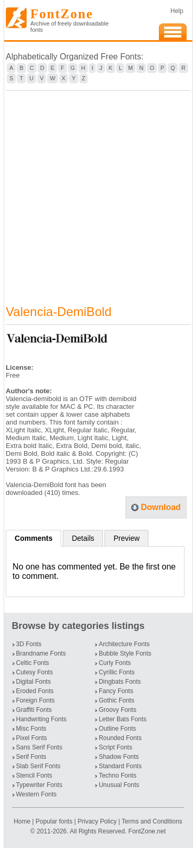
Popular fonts (54, 821)
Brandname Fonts (41, 653)
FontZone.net (147, 831)
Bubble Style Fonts (125, 653)
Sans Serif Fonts (39, 747)
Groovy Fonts (117, 709)
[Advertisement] (98, 191)
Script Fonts (115, 747)
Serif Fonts (31, 756)
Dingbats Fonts (120, 681)
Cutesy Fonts (34, 672)
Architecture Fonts (124, 644)
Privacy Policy (97, 821)
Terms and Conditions (152, 821)
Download (160, 507)
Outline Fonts (117, 728)
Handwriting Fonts (41, 719)
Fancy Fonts (116, 691)
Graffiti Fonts (34, 709)
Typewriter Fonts (39, 785)
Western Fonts (36, 794)
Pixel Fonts (31, 738)
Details (83, 538)
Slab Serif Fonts (38, 766)
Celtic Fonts (32, 663)
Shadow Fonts (119, 756)
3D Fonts (29, 644)
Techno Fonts (117, 775)
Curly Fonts (115, 663)
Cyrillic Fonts (117, 672)
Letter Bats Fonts (122, 719)
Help (176, 11)
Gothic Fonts (116, 700)
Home (23, 821)
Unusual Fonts (119, 785)
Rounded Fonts (120, 738)
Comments (33, 538)
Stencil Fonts (34, 775)
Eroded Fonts (35, 691)
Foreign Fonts (35, 700)
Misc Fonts (31, 728)
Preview (126, 538)
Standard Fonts (120, 766)
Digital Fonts (33, 681)
